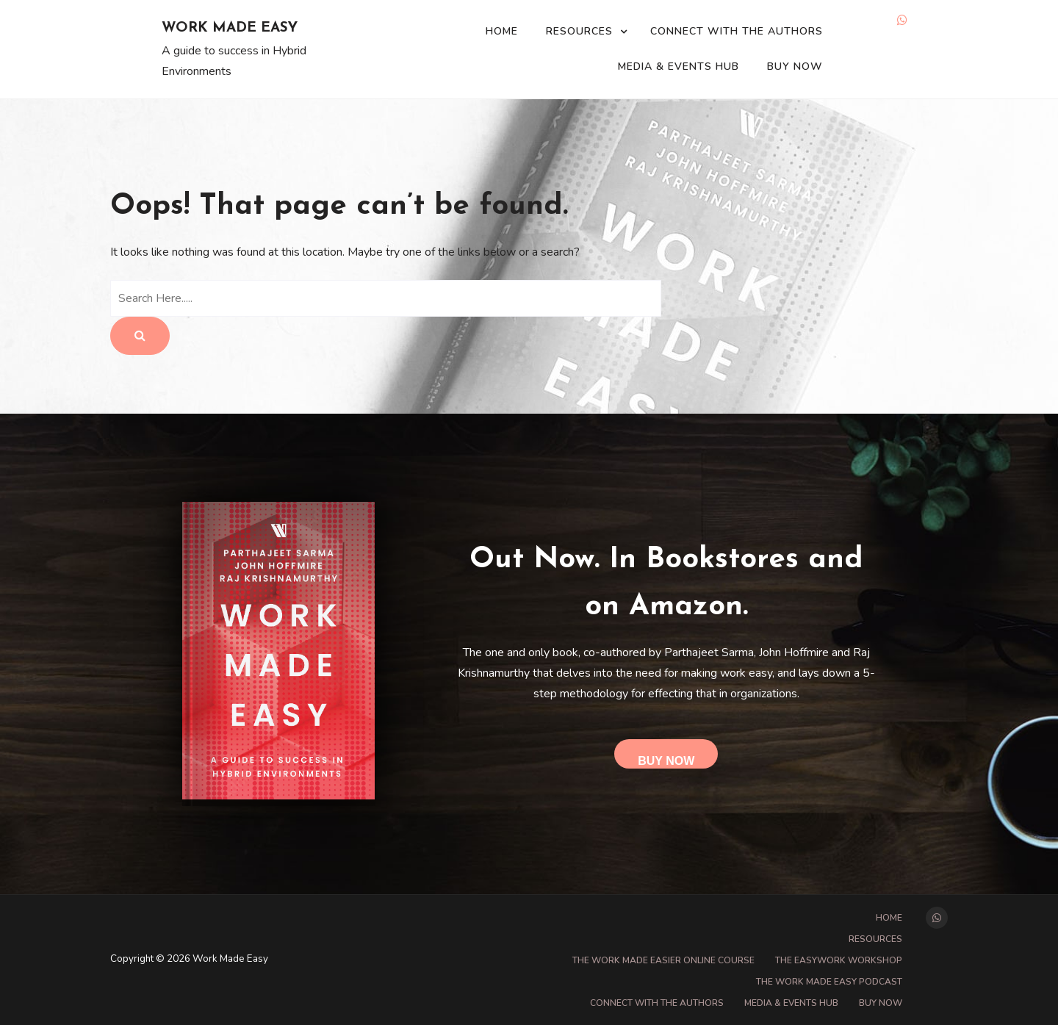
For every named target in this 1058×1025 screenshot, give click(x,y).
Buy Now (795, 66)
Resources (579, 31)
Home (502, 31)
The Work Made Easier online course (663, 960)
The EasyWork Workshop (838, 960)
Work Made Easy (230, 28)
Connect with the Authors (736, 31)
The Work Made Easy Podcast (829, 982)
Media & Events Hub (678, 66)
